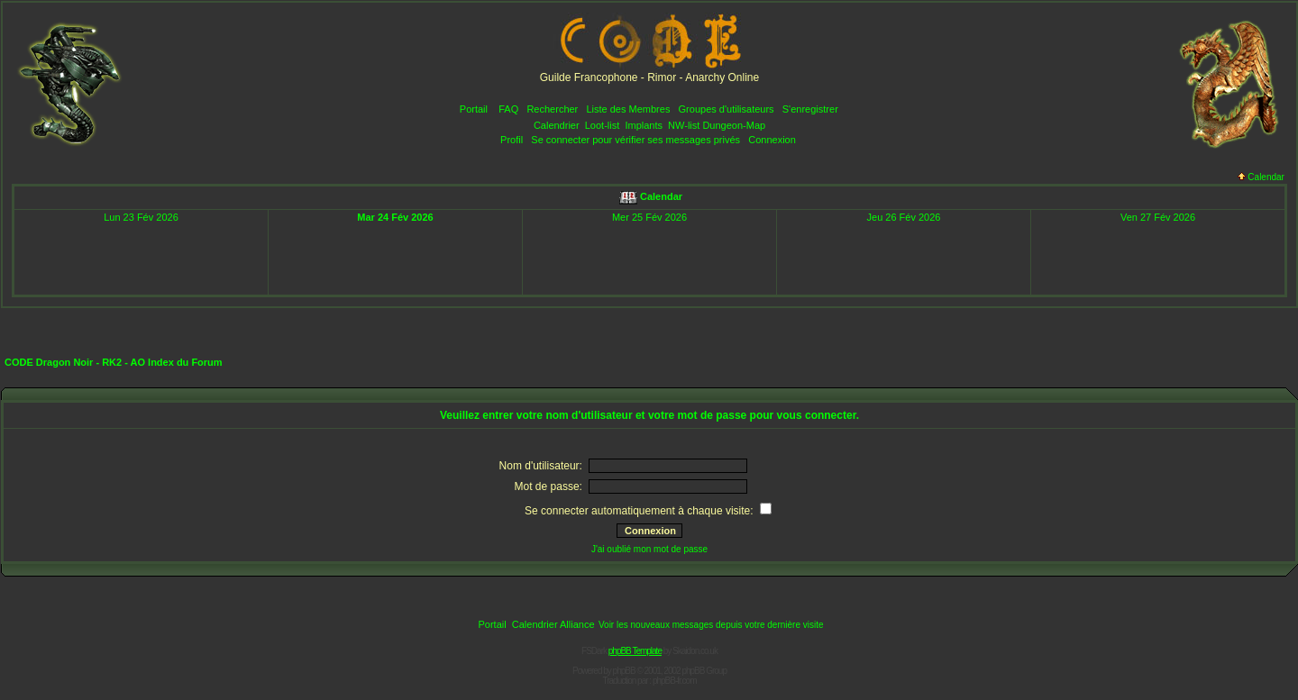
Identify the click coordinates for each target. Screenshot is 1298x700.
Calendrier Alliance (553, 624)
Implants (644, 125)
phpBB (624, 671)
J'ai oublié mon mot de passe (649, 549)
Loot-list (602, 125)
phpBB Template (635, 651)
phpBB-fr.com (675, 681)
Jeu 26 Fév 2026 (904, 217)
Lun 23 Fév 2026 (141, 217)
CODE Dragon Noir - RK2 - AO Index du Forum (114, 362)
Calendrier (557, 125)
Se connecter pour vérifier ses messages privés (635, 139)
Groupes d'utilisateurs (726, 109)
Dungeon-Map (733, 125)
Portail (474, 109)
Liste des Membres (628, 109)
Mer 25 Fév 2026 (649, 217)
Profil (511, 139)
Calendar (1261, 177)
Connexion (772, 139)
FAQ (508, 109)
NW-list (683, 125)
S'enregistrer (810, 109)
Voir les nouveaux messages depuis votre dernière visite (711, 625)
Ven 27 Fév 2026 (1157, 217)
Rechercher (552, 109)
